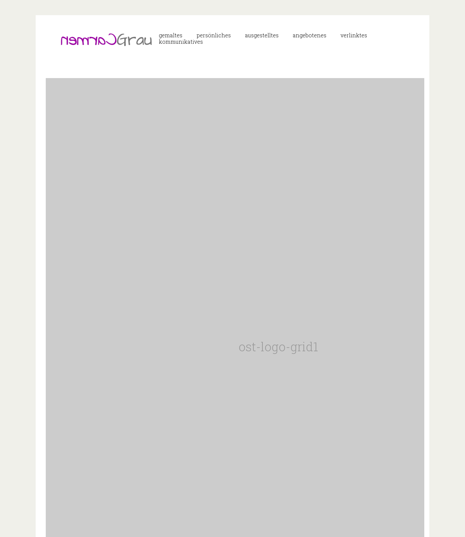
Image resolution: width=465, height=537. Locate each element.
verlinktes (354, 35)
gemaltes (170, 35)
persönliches (213, 35)
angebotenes (309, 35)
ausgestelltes (262, 35)
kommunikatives (181, 41)
